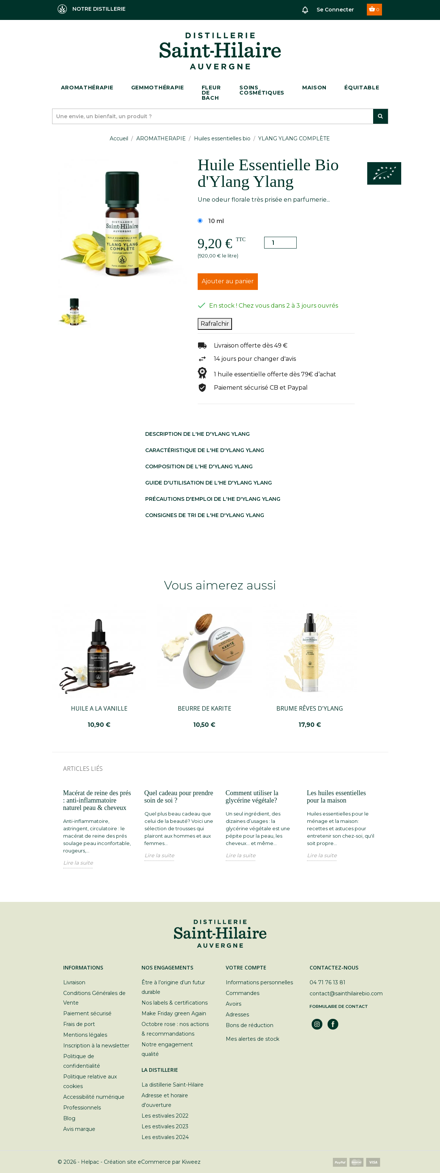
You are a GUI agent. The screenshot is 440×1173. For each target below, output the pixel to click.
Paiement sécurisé (87, 1013)
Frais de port (79, 1024)
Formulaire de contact (339, 1006)
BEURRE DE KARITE (204, 708)
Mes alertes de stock (252, 1039)
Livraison (74, 982)
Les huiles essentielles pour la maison (336, 796)
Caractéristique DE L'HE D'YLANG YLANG (204, 450)
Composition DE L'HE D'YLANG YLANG (199, 466)
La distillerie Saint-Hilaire (172, 1084)
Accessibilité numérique (94, 1097)
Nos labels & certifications (174, 1002)
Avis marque (79, 1129)
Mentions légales (85, 1035)
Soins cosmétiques (261, 90)
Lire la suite (78, 862)
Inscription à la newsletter (96, 1045)
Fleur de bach (211, 92)
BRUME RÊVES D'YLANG (309, 708)
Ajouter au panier (228, 281)
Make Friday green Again (173, 1013)
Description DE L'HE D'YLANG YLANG (197, 434)
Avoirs (233, 1004)
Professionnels (82, 1107)
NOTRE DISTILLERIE (92, 9)
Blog (69, 1118)
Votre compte (246, 967)
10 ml (216, 221)
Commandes (242, 993)
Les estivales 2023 (164, 1126)
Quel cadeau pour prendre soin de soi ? (178, 796)
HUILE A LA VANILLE (99, 708)
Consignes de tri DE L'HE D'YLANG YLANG (204, 515)
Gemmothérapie (157, 87)
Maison (314, 87)
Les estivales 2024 (165, 1137)
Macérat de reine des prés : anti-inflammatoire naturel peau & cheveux (97, 800)
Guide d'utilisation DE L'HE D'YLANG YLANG (208, 482)
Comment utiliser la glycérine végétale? (252, 796)
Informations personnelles (259, 982)
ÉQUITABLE (361, 87)
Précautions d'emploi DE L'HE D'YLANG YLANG (212, 499)
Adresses (237, 1014)
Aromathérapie (87, 87)
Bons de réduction (249, 1025)
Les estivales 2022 (164, 1115)
